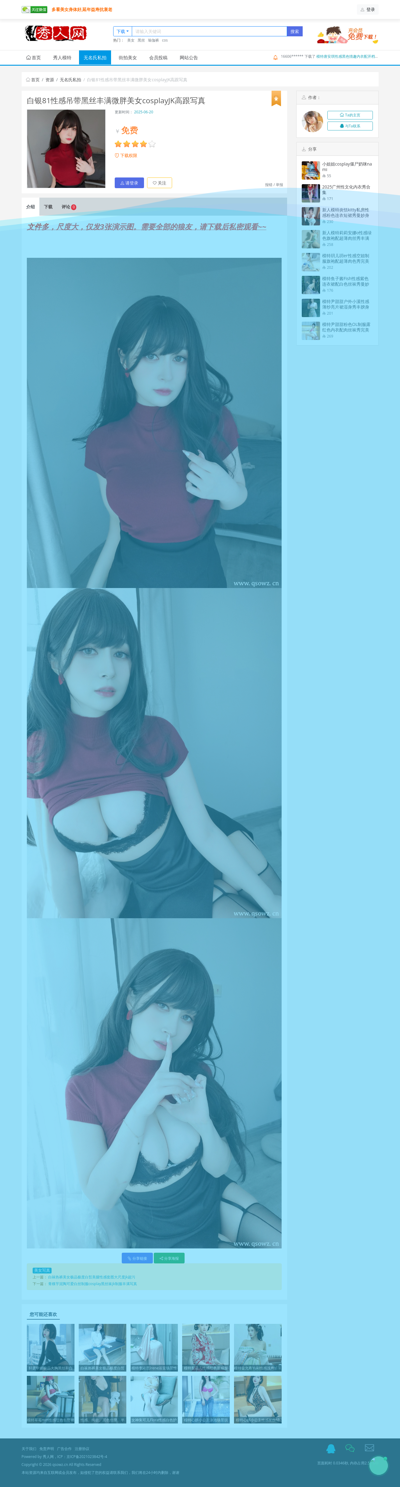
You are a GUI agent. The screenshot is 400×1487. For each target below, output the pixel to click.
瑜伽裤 (153, 40)
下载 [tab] (48, 207)
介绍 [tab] (30, 207)
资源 (49, 79)
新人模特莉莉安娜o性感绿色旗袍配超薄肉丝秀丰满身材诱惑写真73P (347, 235)
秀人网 (48, 1456)
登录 (368, 9)
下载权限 (126, 155)
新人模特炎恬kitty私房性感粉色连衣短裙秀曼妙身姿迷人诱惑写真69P (345, 212)
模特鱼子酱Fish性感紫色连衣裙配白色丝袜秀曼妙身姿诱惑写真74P (345, 281)
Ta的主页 (350, 115)
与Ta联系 (350, 126)
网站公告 (189, 57)
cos (165, 40)
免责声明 (46, 1448)
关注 (159, 183)
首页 (33, 57)
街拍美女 (128, 57)
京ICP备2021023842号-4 (87, 1456)
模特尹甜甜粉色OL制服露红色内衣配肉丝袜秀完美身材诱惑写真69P (346, 327)
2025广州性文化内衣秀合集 (346, 189)
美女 (131, 40)
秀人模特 (62, 57)
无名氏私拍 (95, 57)
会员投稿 (158, 57)
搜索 (294, 31)
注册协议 (82, 1448)
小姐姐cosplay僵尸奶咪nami (347, 166)
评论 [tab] (69, 207)
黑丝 (141, 40)
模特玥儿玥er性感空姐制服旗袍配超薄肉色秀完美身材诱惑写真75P (345, 258)
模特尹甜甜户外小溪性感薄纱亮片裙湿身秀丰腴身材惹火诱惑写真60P (345, 304)
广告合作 (64, 1448)
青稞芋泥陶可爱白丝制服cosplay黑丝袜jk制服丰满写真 (92, 1283)
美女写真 (42, 1270)
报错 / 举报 (274, 184)
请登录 (129, 183)
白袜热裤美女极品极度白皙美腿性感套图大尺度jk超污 (91, 1277)
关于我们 (29, 1448)
